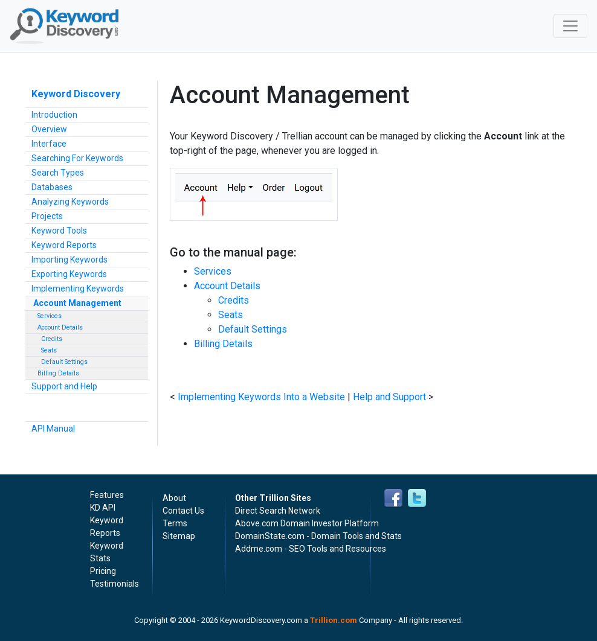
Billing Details (58, 373)
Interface (48, 143)
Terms (175, 523)
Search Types (57, 172)
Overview (49, 129)
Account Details (60, 327)
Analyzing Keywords (70, 201)
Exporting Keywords (69, 274)
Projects (47, 216)
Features (107, 495)
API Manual (53, 428)
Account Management (77, 303)
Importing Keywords (69, 259)
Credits (49, 339)
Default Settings (62, 362)
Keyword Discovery (75, 94)
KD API (102, 507)
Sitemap (179, 536)
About (174, 498)
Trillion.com (333, 620)
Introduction (54, 115)
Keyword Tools (59, 230)
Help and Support (389, 397)
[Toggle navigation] (570, 26)
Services (49, 316)
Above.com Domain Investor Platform (307, 523)
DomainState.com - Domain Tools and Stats (318, 536)
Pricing (103, 571)
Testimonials (114, 583)
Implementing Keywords (77, 288)
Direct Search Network (277, 510)
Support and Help (64, 386)
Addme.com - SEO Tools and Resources (310, 548)
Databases (52, 187)
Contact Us (183, 510)
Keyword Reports (64, 245)
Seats (47, 350)
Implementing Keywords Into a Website (261, 397)
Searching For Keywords (77, 158)
